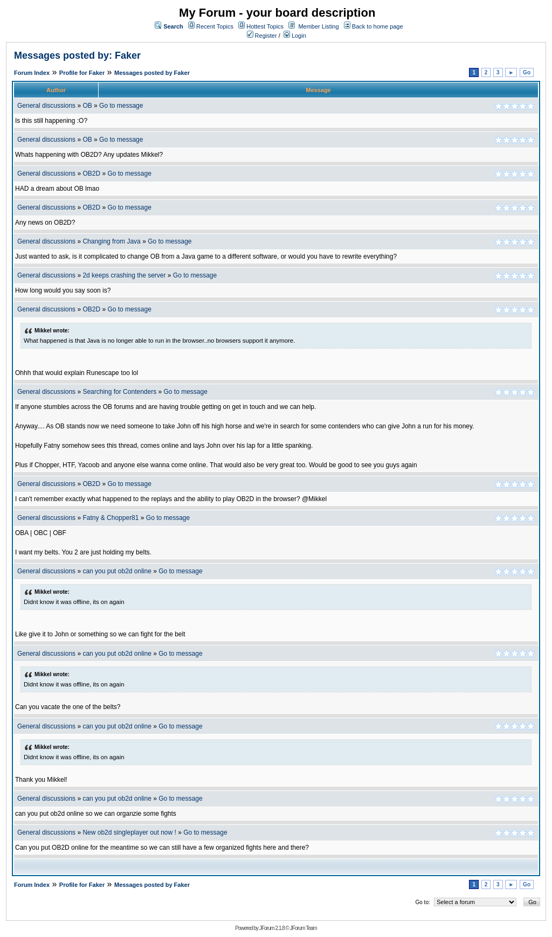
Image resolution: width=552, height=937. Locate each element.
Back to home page (377, 26)
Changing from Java (112, 241)
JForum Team (303, 928)
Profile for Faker (82, 73)
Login (295, 35)
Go (526, 72)
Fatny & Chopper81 (110, 518)
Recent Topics (214, 26)
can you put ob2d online (116, 571)
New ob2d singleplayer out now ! (129, 832)
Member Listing (318, 26)
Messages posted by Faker (152, 73)
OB (87, 105)
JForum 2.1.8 (272, 928)
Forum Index (32, 73)
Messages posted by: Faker (77, 55)
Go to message (121, 105)
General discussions (46, 105)
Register (262, 35)
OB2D (91, 173)
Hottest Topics (265, 26)
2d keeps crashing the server (123, 275)
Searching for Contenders (120, 391)
